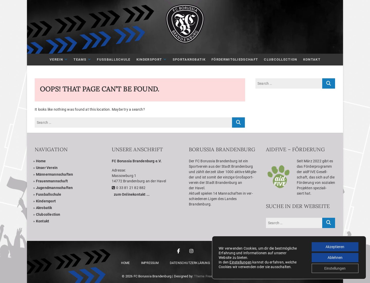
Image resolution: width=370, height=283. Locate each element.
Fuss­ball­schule (48, 194)
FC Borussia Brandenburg (153, 276)
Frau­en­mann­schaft (52, 181)
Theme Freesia (205, 276)
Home (41, 161)
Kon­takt (311, 59)
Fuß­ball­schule (113, 59)
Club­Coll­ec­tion (280, 59)
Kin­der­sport (149, 59)
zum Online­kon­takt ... (132, 194)
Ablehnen (335, 258)
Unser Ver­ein (47, 168)
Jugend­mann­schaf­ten (54, 188)
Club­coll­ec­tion (48, 214)
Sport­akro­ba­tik (189, 59)
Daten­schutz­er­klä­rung (190, 263)
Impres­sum (150, 263)
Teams (79, 59)
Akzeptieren (335, 247)
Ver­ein (56, 59)
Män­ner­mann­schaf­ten (54, 174)
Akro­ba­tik (44, 208)
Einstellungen (240, 262)
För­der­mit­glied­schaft (234, 59)
